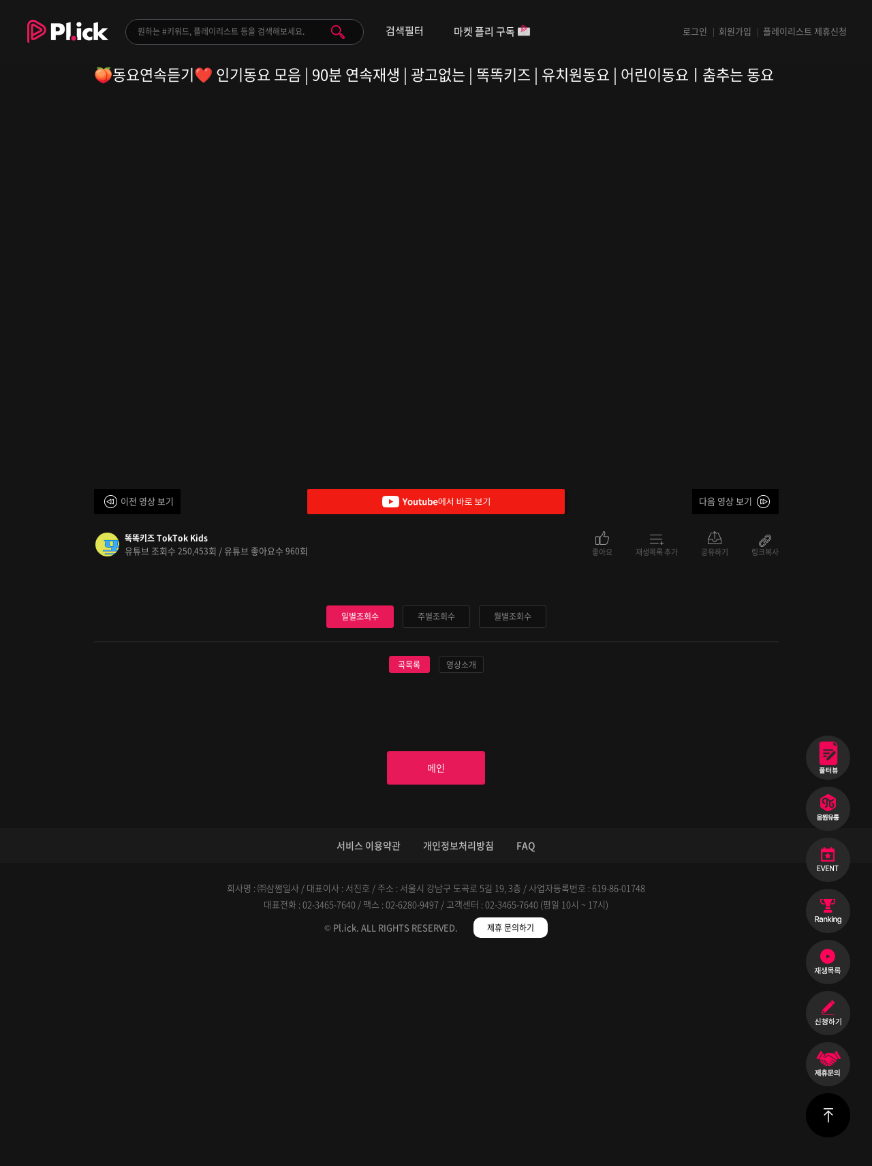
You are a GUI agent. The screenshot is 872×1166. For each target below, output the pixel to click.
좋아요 (602, 551)
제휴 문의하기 (510, 1139)
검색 (337, 32)
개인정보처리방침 (458, 1056)
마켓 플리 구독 (492, 32)
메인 (436, 976)
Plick (67, 41)
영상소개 (461, 870)
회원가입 (735, 31)
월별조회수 (512, 821)
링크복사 (765, 551)
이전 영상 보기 (147, 500)
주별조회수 (436, 821)
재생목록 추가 (657, 551)
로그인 (695, 31)
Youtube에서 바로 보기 (436, 501)
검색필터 (405, 31)
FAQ (525, 1056)
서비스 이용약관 (369, 1056)
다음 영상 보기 (725, 500)
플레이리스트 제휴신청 (805, 31)
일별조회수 (359, 821)
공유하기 (714, 551)
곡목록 (409, 870)
